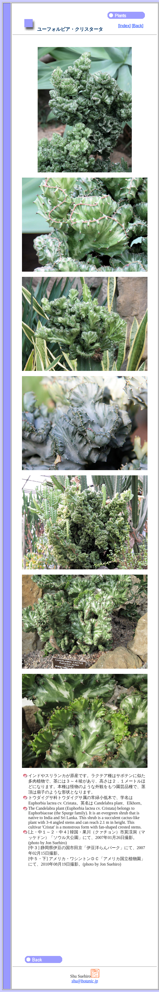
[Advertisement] (84, 909)
